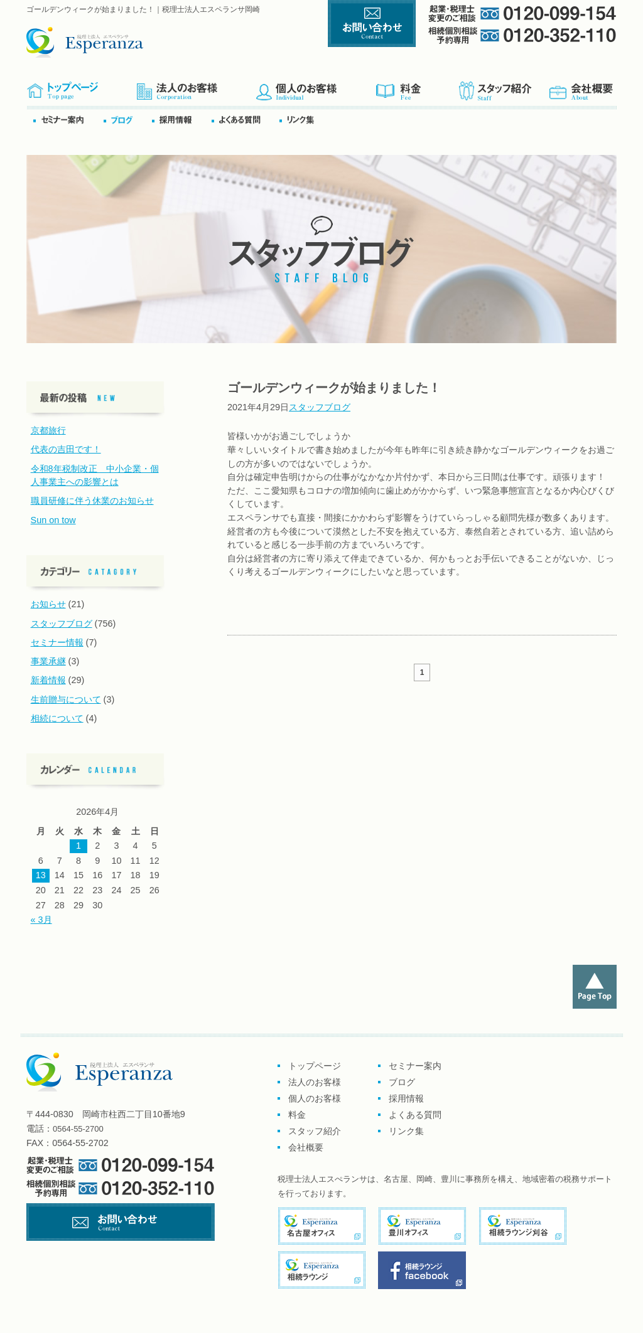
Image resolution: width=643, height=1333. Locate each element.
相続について (57, 718)
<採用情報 (180, 119)
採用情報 (406, 1098)
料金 (417, 86)
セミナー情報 (57, 642)
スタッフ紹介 (503, 86)
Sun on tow (53, 520)
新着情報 (48, 680)
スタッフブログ (319, 407)
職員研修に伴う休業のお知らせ (92, 501)
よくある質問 (244, 119)
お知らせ (48, 604)
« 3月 (41, 920)
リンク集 (300, 119)
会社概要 (581, 86)
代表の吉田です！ (66, 449)
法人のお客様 (314, 1082)
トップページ (81, 86)
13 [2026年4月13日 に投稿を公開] (41, 875)
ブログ (126, 119)
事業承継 (48, 661)
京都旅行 (48, 430)
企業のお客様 (196, 86)
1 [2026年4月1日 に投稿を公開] (78, 846)
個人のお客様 (316, 86)
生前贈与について (66, 699)
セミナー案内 (67, 119)
